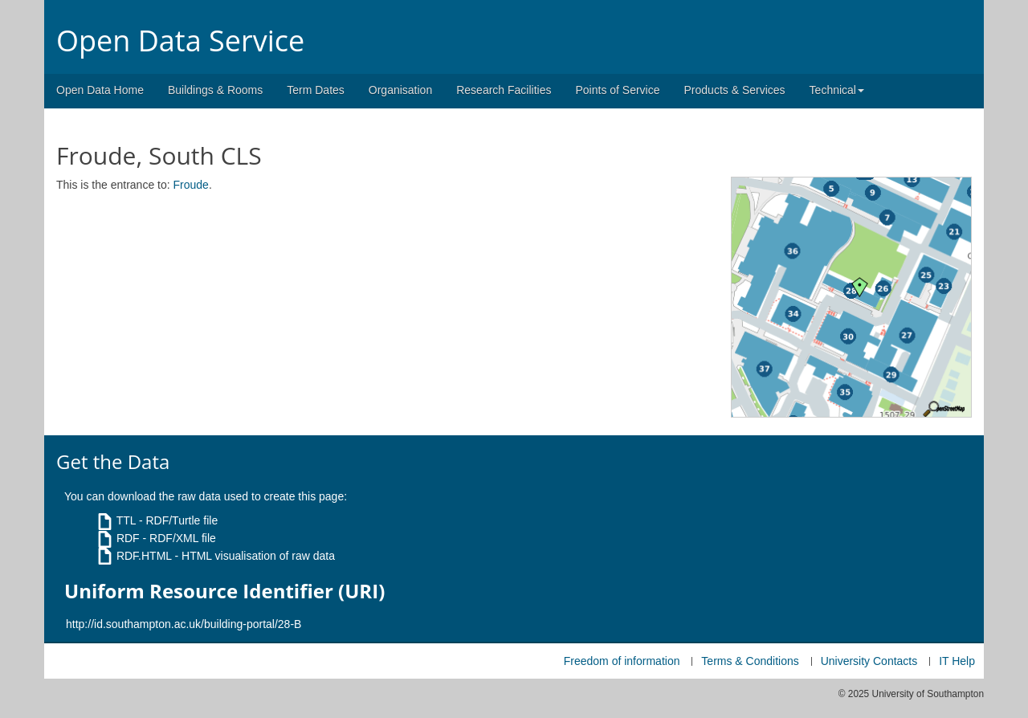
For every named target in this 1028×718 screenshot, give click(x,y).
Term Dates (316, 90)
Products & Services (734, 90)
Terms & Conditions (749, 661)
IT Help (957, 661)
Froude (191, 184)
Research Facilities (503, 90)
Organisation (400, 90)
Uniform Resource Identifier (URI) (224, 591)
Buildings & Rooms (215, 90)
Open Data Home (100, 90)
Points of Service (617, 90)
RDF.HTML (144, 555)
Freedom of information (622, 661)
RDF (128, 538)
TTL (126, 520)
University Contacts (869, 661)
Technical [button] (837, 90)
